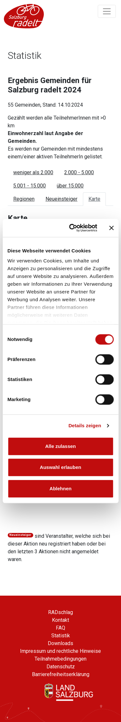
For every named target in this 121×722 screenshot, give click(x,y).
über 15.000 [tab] (70, 186)
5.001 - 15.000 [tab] (29, 186)
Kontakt (60, 620)
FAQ (60, 628)
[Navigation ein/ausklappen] (107, 11)
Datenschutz (60, 667)
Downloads (60, 643)
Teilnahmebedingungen (60, 659)
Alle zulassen (60, 446)
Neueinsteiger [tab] (61, 199)
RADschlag (60, 612)
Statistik (60, 635)
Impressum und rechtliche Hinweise (60, 651)
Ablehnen (60, 488)
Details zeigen (84, 425)
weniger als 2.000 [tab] (33, 172)
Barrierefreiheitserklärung (60, 674)
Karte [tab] (94, 199)
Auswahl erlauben (60, 467)
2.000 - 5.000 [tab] (79, 172)
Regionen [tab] (24, 199)
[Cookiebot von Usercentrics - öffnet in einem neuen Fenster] (72, 228)
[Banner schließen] (111, 228)
